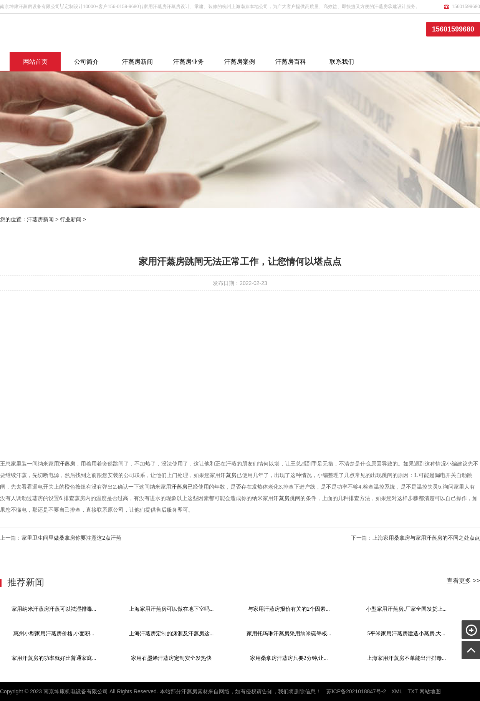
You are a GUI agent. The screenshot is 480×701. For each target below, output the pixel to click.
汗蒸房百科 (290, 61)
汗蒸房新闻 (137, 61)
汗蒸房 (67, 464)
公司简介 (86, 61)
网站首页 (35, 61)
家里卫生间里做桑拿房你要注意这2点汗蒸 (71, 538)
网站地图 (430, 691)
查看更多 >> (463, 580)
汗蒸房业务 (188, 61)
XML (396, 691)
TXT (413, 691)
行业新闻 (70, 219)
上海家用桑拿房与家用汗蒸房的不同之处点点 (426, 538)
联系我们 (341, 61)
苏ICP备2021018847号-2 (356, 691)
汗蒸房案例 (239, 61)
